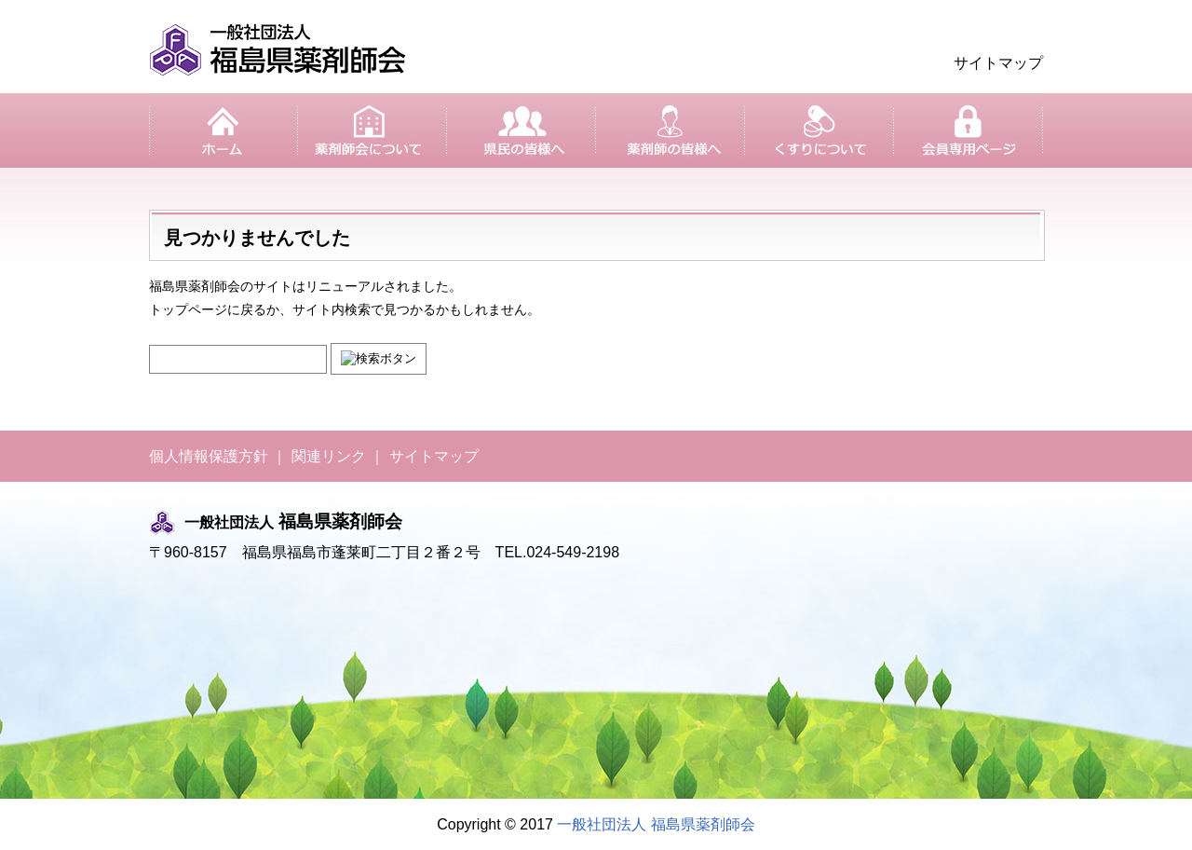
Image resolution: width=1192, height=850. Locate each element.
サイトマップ (998, 63)
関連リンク (328, 456)
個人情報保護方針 (208, 456)
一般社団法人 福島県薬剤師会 (655, 824)
